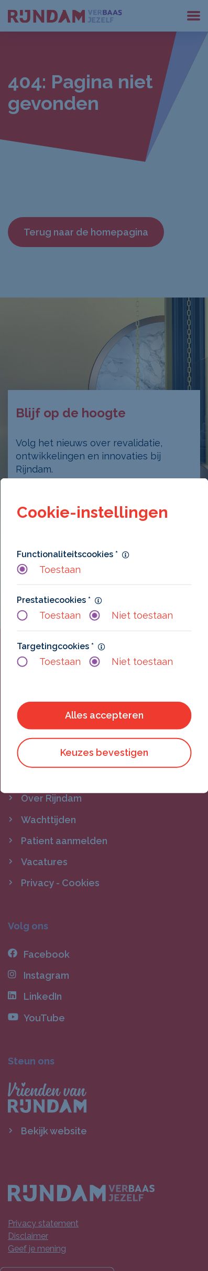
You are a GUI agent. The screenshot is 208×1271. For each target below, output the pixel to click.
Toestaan (49, 569)
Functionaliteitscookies (67, 554)
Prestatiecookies (54, 600)
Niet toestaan (131, 615)
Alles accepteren (104, 715)
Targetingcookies (55, 646)
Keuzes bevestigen (104, 752)
